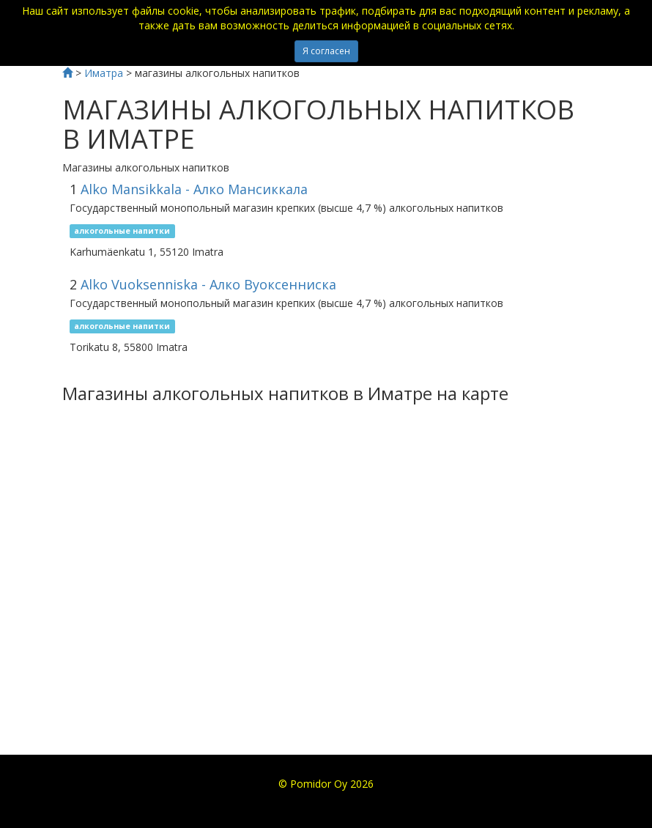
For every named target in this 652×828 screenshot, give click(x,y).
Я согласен (326, 51)
